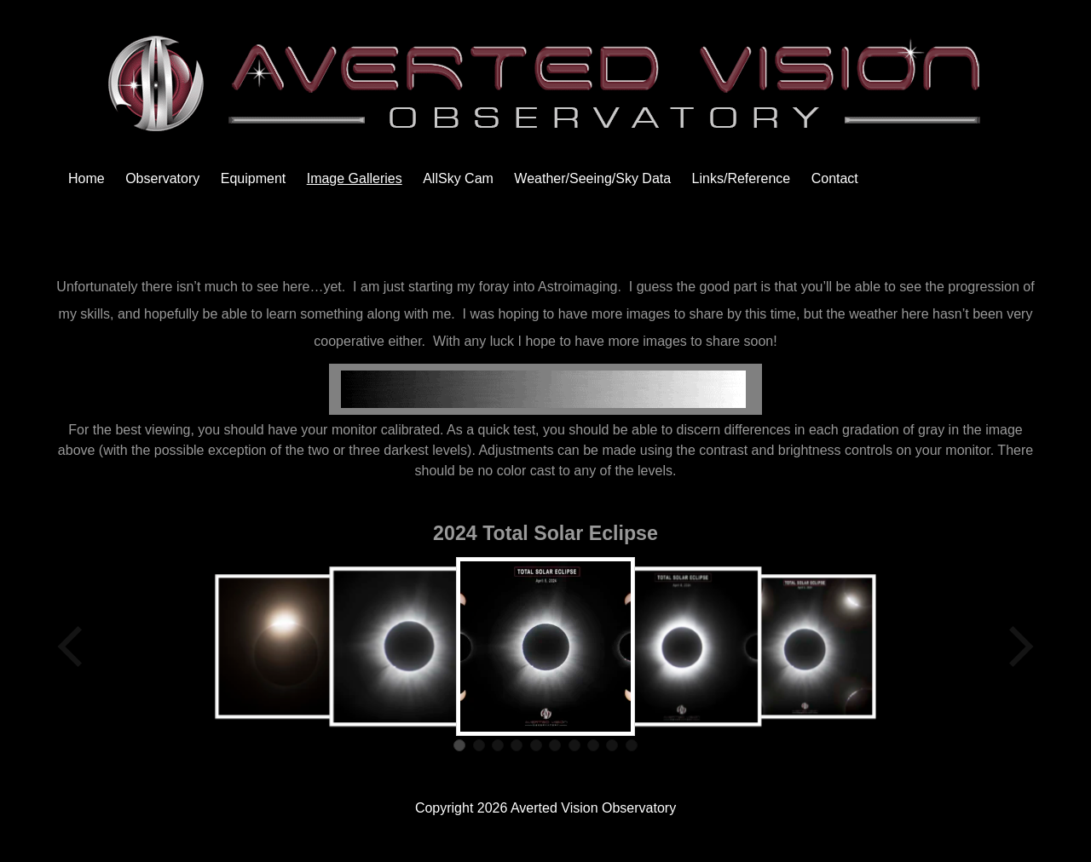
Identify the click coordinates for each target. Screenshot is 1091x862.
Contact (834, 178)
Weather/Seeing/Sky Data (592, 178)
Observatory (162, 178)
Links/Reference (741, 178)
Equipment (253, 178)
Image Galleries (354, 178)
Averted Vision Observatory (593, 808)
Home (86, 178)
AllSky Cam (458, 178)
